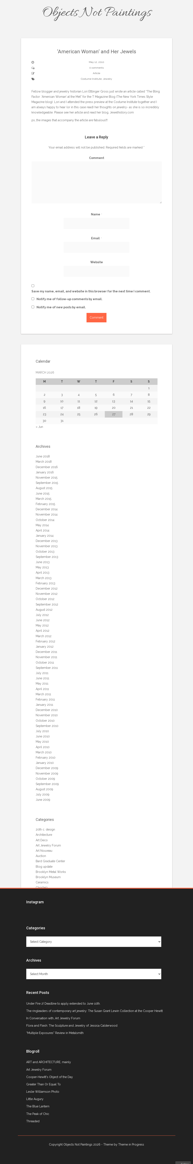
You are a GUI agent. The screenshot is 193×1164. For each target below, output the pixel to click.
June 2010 (43, 736)
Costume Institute (91, 78)
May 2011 (42, 683)
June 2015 (42, 493)
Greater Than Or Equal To (43, 1084)
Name (96, 214)
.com (122, 112)
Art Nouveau (44, 850)
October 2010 (45, 720)
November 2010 (47, 715)
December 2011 (46, 652)
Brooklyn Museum (48, 877)
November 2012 (47, 593)
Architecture (44, 834)
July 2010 (42, 731)
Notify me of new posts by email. (61, 307)
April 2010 (43, 747)
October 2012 (45, 599)
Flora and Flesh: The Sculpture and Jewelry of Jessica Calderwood (71, 1025)
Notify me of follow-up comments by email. (69, 299)
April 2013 (42, 572)
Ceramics (42, 882)
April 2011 (42, 689)
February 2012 (45, 641)
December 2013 (47, 541)
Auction (41, 856)
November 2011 (46, 657)
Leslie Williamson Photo (42, 1091)
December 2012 (47, 588)
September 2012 (47, 604)
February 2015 (45, 504)
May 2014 (42, 525)
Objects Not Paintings (96, 13)
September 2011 (47, 667)
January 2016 (45, 472)
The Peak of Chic (37, 1114)
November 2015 (46, 477)
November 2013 (47, 546)
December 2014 (47, 509)
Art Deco (42, 840)
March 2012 (43, 636)
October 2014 (45, 520)
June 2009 (43, 799)
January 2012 (45, 646)
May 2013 (42, 567)
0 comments (96, 67)
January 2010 (45, 762)
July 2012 (42, 615)
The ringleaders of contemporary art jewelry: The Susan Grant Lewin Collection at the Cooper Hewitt (94, 1011)
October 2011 (45, 662)
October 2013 (45, 551)
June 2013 (43, 562)
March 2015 (43, 498)
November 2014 (47, 514)
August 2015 (44, 488)
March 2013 (43, 578)
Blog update (44, 866)
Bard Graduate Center (50, 861)
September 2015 (47, 482)
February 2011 (45, 699)
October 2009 (45, 778)
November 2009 (47, 773)
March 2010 (44, 752)
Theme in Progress (131, 1144)
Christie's (42, 887)
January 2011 (44, 704)
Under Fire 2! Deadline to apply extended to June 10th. (63, 1003)
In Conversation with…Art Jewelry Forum (53, 1018)
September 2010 (47, 726)
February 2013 (45, 583)
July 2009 (42, 794)
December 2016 (47, 467)
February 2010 (45, 757)
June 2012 (43, 620)
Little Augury (34, 1099)
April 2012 (42, 630)
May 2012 (42, 625)
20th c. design (45, 829)
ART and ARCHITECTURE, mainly (48, 1062)
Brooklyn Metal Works (51, 872)
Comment (96, 158)
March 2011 (43, 694)
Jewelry (107, 78)
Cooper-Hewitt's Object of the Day (49, 1077)
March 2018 (44, 461)
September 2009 (47, 784)
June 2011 (42, 678)
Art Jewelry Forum (48, 845)
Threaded (32, 1121)
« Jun (39, 426)
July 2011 (42, 673)
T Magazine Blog (103, 96)
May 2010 (42, 741)
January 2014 (45, 535)
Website (96, 262)
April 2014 (42, 530)
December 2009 (47, 768)
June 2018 (43, 456)
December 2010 (47, 710)
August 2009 (44, 789)
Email (96, 238)
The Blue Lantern (37, 1106)
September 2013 (47, 557)
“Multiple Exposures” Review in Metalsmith (55, 1033)
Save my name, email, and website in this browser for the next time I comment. (91, 291)
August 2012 (44, 609)
